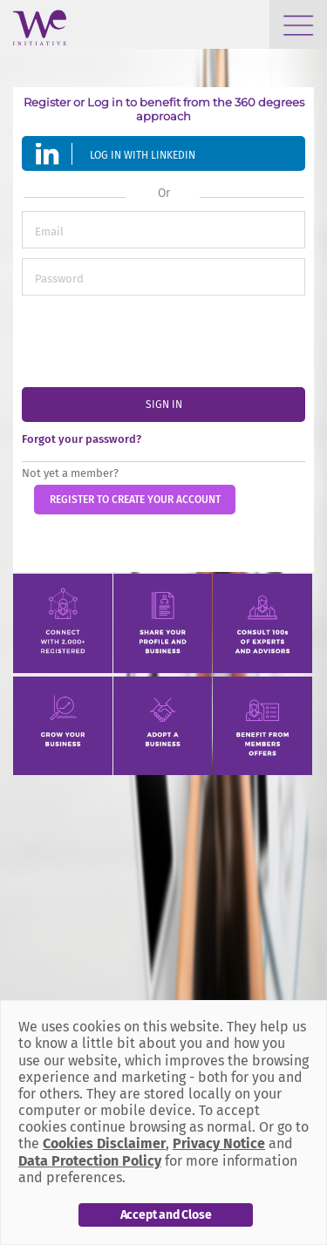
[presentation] (154, 339)
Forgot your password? (81, 439)
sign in (164, 404)
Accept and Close (166, 1215)
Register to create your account (135, 499)
